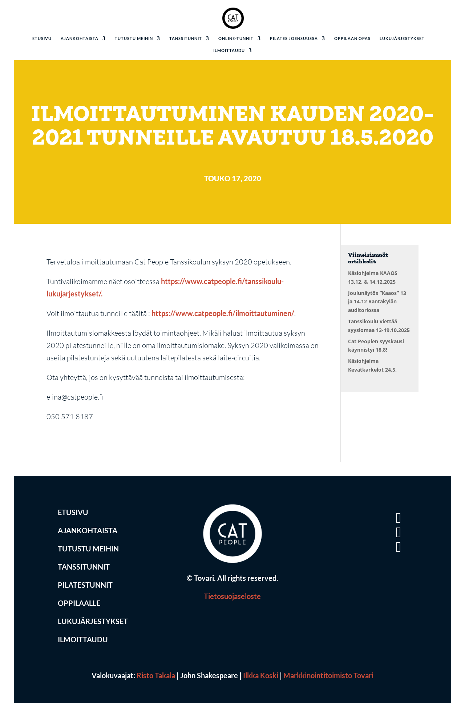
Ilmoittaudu (229, 50)
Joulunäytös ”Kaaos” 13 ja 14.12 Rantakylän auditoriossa (377, 302)
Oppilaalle (79, 604)
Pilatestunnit (85, 586)
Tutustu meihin (134, 38)
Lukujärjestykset (402, 38)
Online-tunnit (236, 38)
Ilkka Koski (260, 676)
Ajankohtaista (79, 38)
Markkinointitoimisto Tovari (328, 676)
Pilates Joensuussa (294, 38)
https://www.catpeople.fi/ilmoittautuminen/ (222, 314)
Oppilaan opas (352, 38)
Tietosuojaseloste (232, 597)
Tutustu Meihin (88, 550)
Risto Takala (156, 676)
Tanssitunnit (185, 38)
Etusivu (42, 38)
